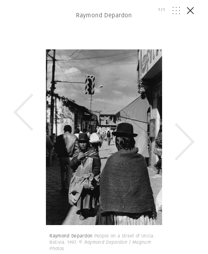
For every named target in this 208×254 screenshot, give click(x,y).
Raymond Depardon (104, 15)
